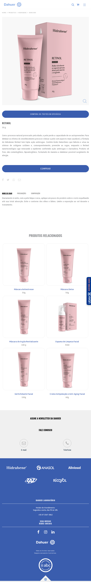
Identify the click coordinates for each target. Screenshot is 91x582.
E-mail (24, 445)
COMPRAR (45, 168)
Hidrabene (22, 13)
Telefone (67, 445)
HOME (4, 13)
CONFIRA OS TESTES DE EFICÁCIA (45, 114)
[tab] (7, 193)
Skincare (32, 13)
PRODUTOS (12, 13)
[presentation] (7, 193)
